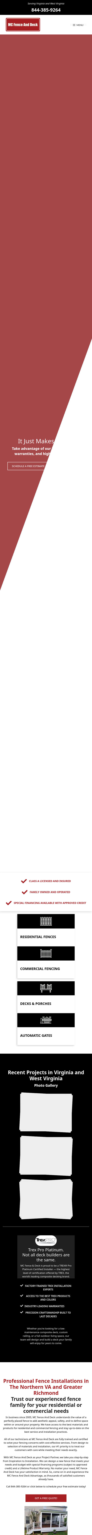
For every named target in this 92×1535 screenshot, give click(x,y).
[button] (28, 466)
